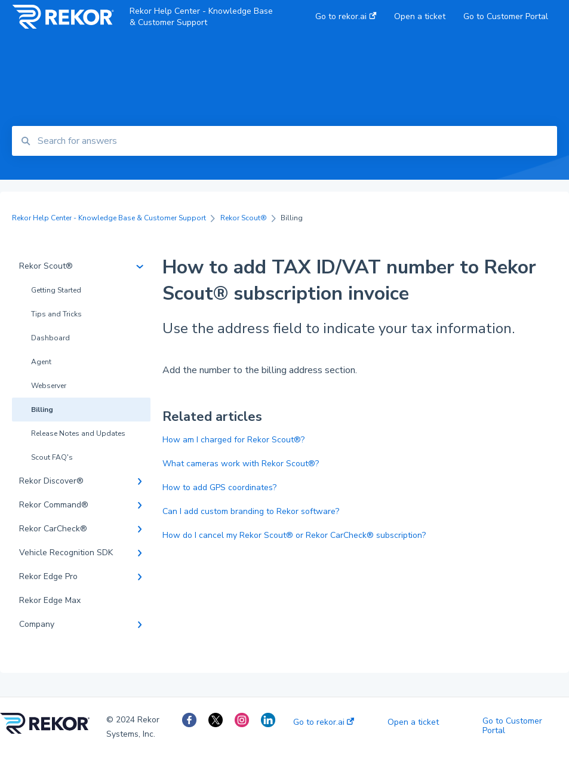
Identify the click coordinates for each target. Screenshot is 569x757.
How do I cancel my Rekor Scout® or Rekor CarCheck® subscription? (294, 535)
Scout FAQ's (52, 457)
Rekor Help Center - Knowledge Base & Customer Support (201, 16)
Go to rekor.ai (323, 722)
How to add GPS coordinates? (219, 487)
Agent (41, 362)
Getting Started (56, 290)
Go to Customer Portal (512, 726)
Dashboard (50, 338)
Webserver (48, 385)
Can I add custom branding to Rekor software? (250, 511)
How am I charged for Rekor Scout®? (233, 439)
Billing (42, 409)
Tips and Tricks (56, 314)
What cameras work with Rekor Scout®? (240, 463)
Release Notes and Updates (78, 433)
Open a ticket (413, 722)
